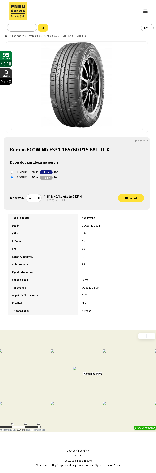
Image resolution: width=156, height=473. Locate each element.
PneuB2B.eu (113, 465)
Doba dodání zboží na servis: (35, 162)
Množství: (17, 198)
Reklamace (78, 455)
